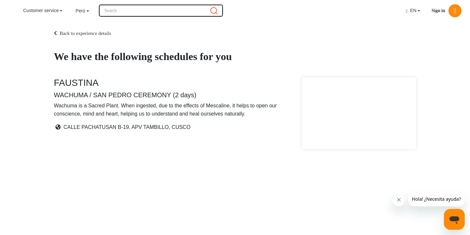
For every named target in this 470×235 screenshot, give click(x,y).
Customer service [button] (41, 10)
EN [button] (411, 10)
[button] (82, 11)
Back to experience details (82, 33)
